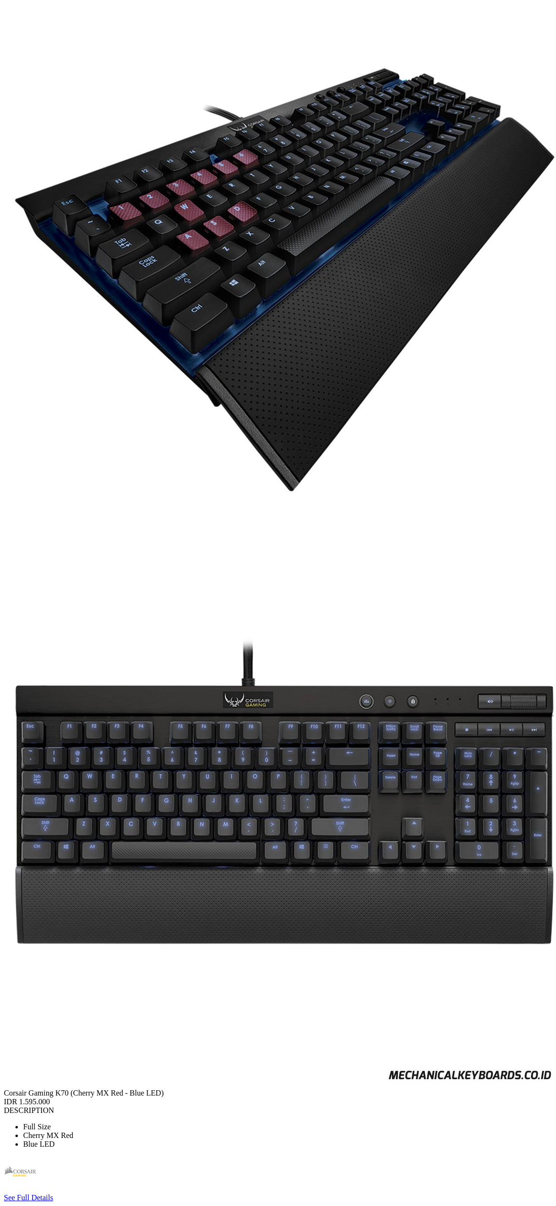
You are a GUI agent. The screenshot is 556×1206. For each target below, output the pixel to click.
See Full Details (28, 1197)
